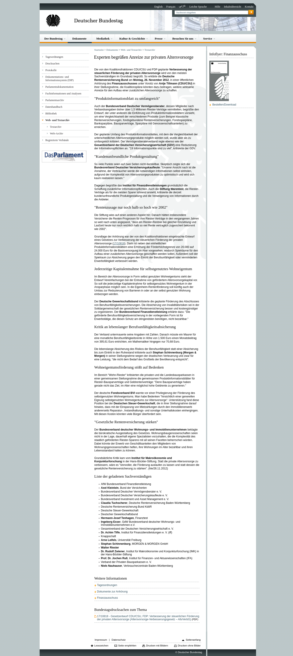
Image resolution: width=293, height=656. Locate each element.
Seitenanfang (193, 639)
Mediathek (103, 38)
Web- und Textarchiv (57, 120)
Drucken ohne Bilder (189, 645)
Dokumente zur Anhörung (112, 591)
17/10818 (119, 243)
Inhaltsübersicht (232, 6)
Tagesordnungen (54, 56)
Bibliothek (51, 113)
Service (207, 38)
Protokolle (51, 70)
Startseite (99, 49)
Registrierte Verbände (57, 140)
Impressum (101, 639)
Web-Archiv (56, 133)
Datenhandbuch (53, 106)
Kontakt (249, 6)
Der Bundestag (53, 38)
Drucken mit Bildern (157, 645)
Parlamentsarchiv (54, 100)
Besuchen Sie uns (182, 38)
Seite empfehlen (127, 645)
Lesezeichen (101, 645)
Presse (159, 38)
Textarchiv (55, 126)
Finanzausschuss (107, 597)
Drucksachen (52, 63)
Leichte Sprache (198, 6)
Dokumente (79, 38)
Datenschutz (119, 639)
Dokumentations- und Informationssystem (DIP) (59, 78)
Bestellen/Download (224, 104)
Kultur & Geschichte (132, 38)
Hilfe (217, 6)
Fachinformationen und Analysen (63, 93)
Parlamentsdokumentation (59, 86)
